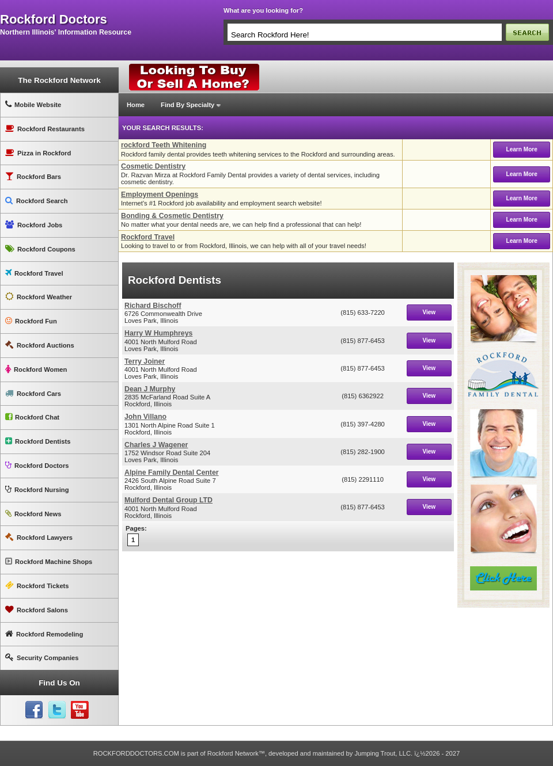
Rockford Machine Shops (48, 561)
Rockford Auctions (39, 345)
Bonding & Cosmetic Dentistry (172, 216)
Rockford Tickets (37, 585)
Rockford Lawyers (39, 537)
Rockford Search (36, 200)
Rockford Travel (34, 273)
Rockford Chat (32, 417)
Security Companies (42, 657)
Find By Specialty (187, 104)
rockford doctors (53, 19)
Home (136, 104)
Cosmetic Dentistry (153, 166)
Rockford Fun (31, 321)
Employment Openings (159, 194)
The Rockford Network (59, 80)
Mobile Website (33, 104)
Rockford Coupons (40, 249)
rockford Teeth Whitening (163, 145)
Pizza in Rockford (38, 152)
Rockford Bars (33, 176)
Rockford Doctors (37, 465)
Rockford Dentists (37, 441)
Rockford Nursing (37, 489)
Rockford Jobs (33, 224)
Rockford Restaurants (45, 128)
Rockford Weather (38, 296)
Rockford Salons (36, 609)
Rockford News (33, 513)
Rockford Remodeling (44, 634)
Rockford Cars (33, 393)
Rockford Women (36, 369)
